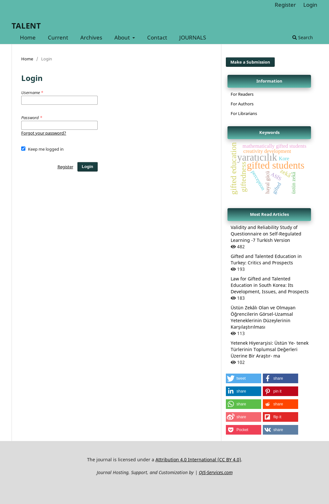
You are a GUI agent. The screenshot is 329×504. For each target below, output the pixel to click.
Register (285, 4)
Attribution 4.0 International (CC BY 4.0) (198, 459)
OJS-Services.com (216, 472)
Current (58, 37)
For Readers (242, 94)
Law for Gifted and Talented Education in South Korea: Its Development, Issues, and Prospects (270, 285)
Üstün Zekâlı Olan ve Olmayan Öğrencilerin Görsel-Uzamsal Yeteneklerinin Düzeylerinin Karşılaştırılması (263, 317)
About (122, 37)
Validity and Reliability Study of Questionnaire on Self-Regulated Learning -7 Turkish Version (266, 233)
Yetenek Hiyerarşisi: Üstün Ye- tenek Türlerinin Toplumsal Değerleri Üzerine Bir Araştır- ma (269, 349)
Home (28, 37)
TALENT (26, 25)
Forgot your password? (43, 133)
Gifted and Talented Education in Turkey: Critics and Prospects (266, 259)
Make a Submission (250, 62)
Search (302, 37)
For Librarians (244, 113)
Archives (91, 37)
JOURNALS (192, 37)
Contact (157, 37)
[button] (243, 378)
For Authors (242, 104)
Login (310, 4)
